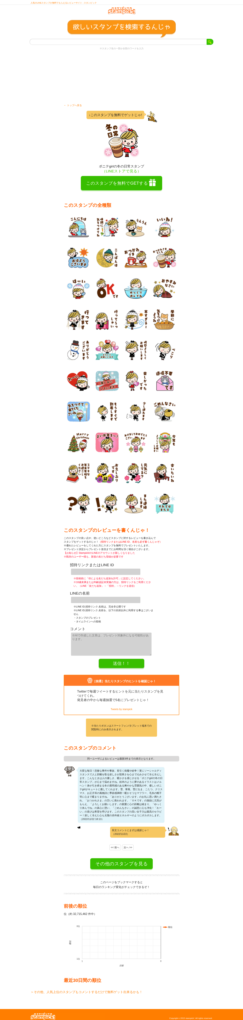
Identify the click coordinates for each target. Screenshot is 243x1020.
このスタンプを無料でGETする (117, 185)
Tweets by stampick (121, 706)
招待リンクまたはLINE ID (92, 567)
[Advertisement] (121, 79)
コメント (78, 627)
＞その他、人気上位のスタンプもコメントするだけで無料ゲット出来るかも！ (86, 989)
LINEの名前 (80, 594)
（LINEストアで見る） (121, 173)
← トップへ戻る (73, 107)
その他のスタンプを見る (121, 860)
